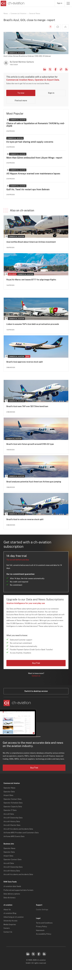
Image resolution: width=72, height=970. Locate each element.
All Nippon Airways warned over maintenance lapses (33, 173)
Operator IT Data (10, 810)
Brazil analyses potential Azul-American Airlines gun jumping (33, 482)
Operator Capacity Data (13, 807)
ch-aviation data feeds (12, 886)
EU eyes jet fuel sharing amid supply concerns (29, 142)
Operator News (9, 788)
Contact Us (8, 932)
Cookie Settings (42, 910)
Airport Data (8, 795)
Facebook (55, 69)
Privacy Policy (41, 927)
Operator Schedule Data (13, 803)
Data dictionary (9, 898)
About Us (7, 910)
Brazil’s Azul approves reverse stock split (24, 362)
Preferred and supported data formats (18, 890)
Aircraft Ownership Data (13, 818)
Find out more (21, 100)
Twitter (33, 954)
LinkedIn (45, 69)
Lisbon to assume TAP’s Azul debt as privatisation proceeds (32, 324)
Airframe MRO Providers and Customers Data (21, 833)
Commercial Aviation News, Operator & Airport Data (32, 80)
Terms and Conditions (44, 923)
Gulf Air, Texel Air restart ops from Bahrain (27, 189)
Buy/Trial (36, 663)
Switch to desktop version (36, 691)
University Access (10, 921)
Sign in (59, 3)
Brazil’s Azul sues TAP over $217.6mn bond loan (27, 406)
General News (34, 14)
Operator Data (9, 792)
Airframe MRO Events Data (14, 836)
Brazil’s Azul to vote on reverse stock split (25, 519)
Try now (20, 93)
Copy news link (61, 69)
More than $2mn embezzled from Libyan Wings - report (34, 157)
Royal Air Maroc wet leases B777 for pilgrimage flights (31, 280)
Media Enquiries (10, 924)
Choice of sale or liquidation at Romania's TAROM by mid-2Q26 (35, 124)
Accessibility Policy (43, 934)
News (6, 14)
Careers (7, 928)
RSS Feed (66, 69)
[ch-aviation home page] (12, 3)
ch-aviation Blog (10, 913)
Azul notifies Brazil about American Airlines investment (31, 242)
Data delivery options (12, 894)
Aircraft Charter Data (12, 825)
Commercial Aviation (18, 14)
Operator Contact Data (12, 799)
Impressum (40, 930)
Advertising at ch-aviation (14, 917)
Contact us (36, 676)
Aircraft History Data (12, 822)
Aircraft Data (9, 814)
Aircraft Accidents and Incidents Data (18, 829)
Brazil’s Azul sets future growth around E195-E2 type (30, 444)
